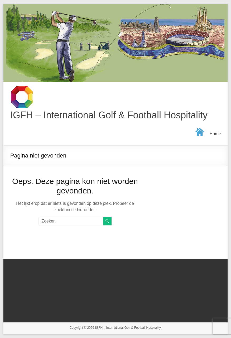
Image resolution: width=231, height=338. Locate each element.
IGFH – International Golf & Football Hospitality (109, 115)
